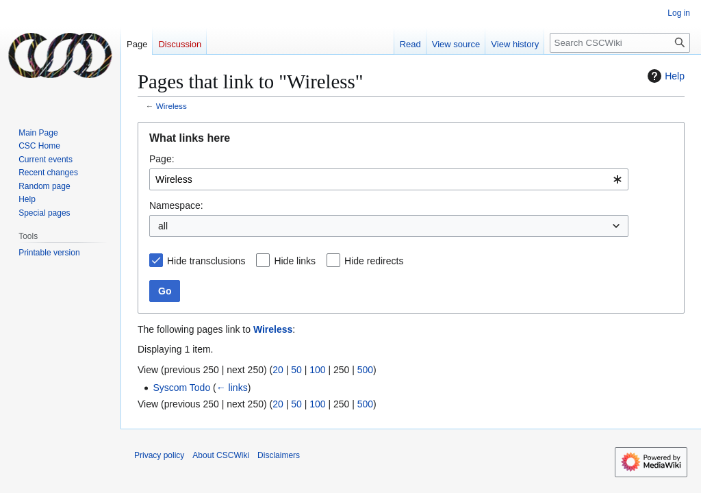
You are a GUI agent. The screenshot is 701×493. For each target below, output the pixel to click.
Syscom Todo (181, 387)
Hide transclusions (206, 260)
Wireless (171, 105)
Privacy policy (159, 455)
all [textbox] (163, 225)
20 (277, 369)
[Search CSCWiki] (620, 43)
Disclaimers (278, 455)
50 (296, 369)
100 (317, 369)
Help (664, 76)
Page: (162, 158)
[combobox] (388, 179)
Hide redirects (373, 260)
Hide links (295, 260)
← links (232, 387)
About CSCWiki (220, 455)
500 (365, 369)
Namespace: (176, 205)
